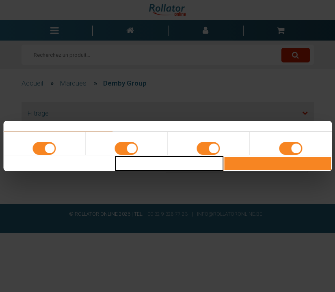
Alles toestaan (277, 163)
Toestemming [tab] (58, 126)
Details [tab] (168, 126)
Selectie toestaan (169, 163)
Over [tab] (277, 126)
